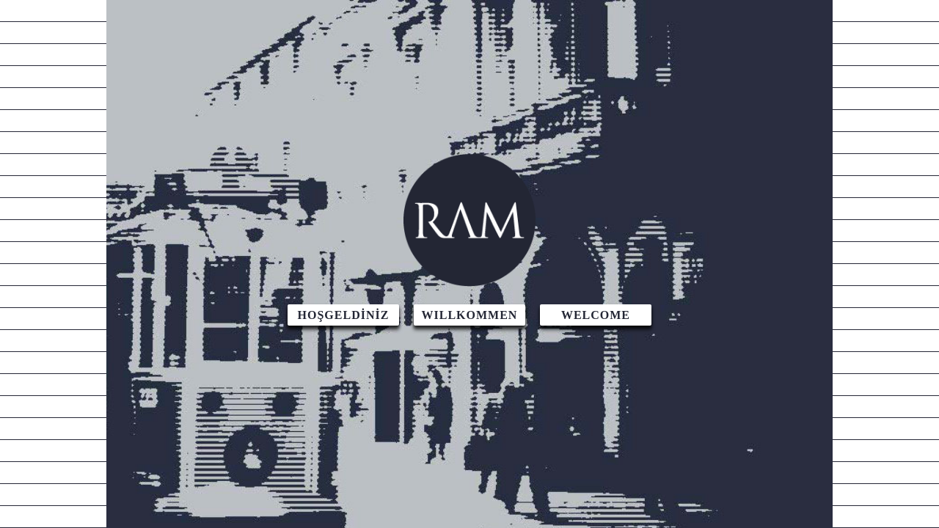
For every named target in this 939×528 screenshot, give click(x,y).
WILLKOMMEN (470, 315)
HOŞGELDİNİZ (344, 315)
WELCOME (595, 315)
